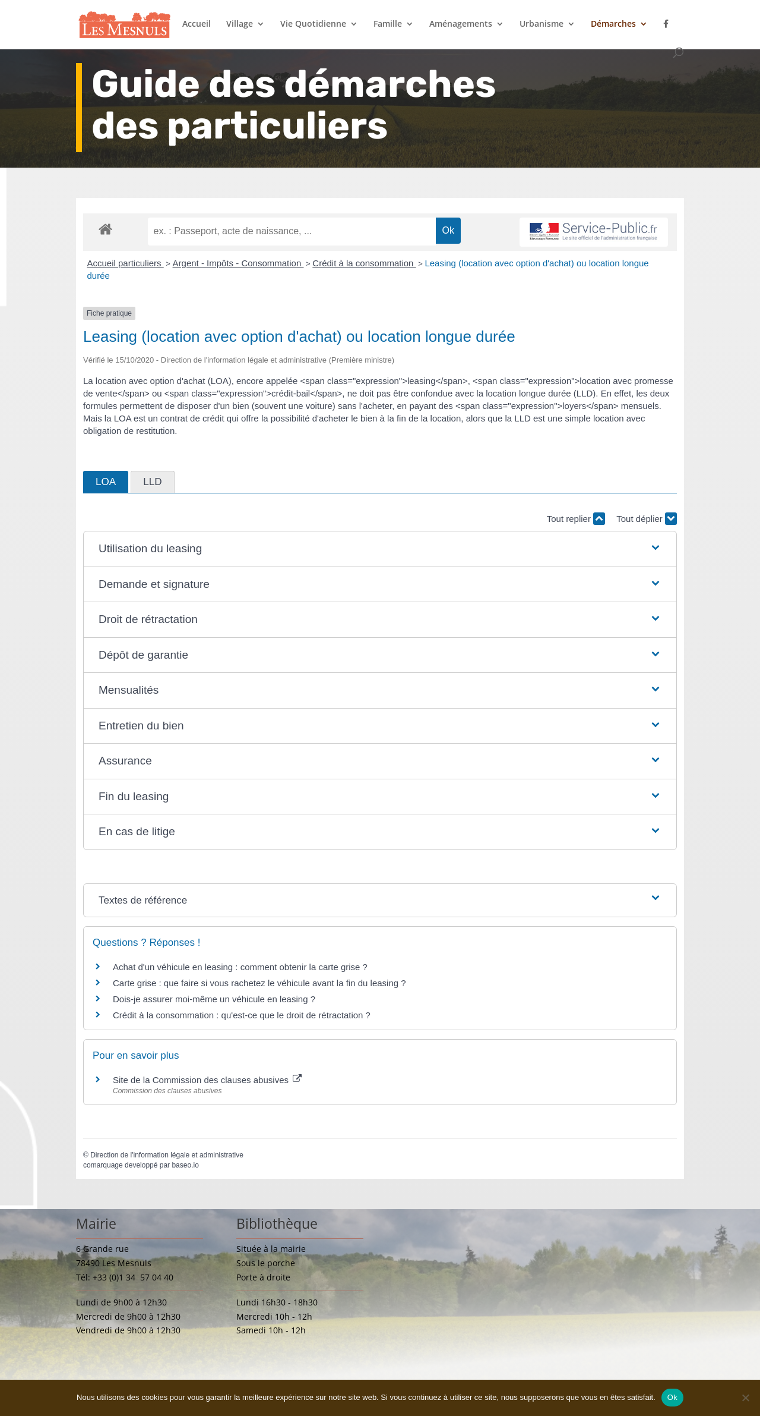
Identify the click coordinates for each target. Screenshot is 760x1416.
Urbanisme (541, 24)
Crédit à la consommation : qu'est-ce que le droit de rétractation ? (241, 1015)
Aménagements (460, 24)
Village (239, 24)
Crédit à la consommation (364, 263)
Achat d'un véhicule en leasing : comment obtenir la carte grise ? (240, 967)
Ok (672, 1397)
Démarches (613, 24)
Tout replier (576, 518)
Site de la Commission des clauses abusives (207, 1080)
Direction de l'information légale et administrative (166, 1155)
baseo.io (185, 1165)
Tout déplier (646, 518)
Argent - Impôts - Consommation (238, 263)
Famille (387, 24)
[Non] (745, 1398)
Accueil (196, 24)
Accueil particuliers (125, 263)
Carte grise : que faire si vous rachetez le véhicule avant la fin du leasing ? (259, 983)
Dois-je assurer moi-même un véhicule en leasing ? (214, 999)
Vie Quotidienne (313, 24)
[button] (380, 549)
